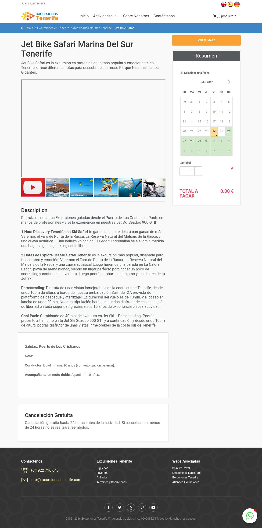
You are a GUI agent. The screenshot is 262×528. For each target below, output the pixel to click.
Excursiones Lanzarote (186, 472)
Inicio (84, 16)
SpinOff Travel (181, 468)
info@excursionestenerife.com (56, 480)
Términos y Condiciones (112, 482)
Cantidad (185, 163)
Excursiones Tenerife (185, 477)
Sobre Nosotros (136, 16)
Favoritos (102, 472)
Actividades (105, 16)
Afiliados (102, 477)
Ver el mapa (206, 40)
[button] (249, 515)
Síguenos (102, 468)
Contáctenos (164, 16)
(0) (224, 16)
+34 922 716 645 (45, 470)
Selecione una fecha (194, 73)
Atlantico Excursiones (185, 482)
